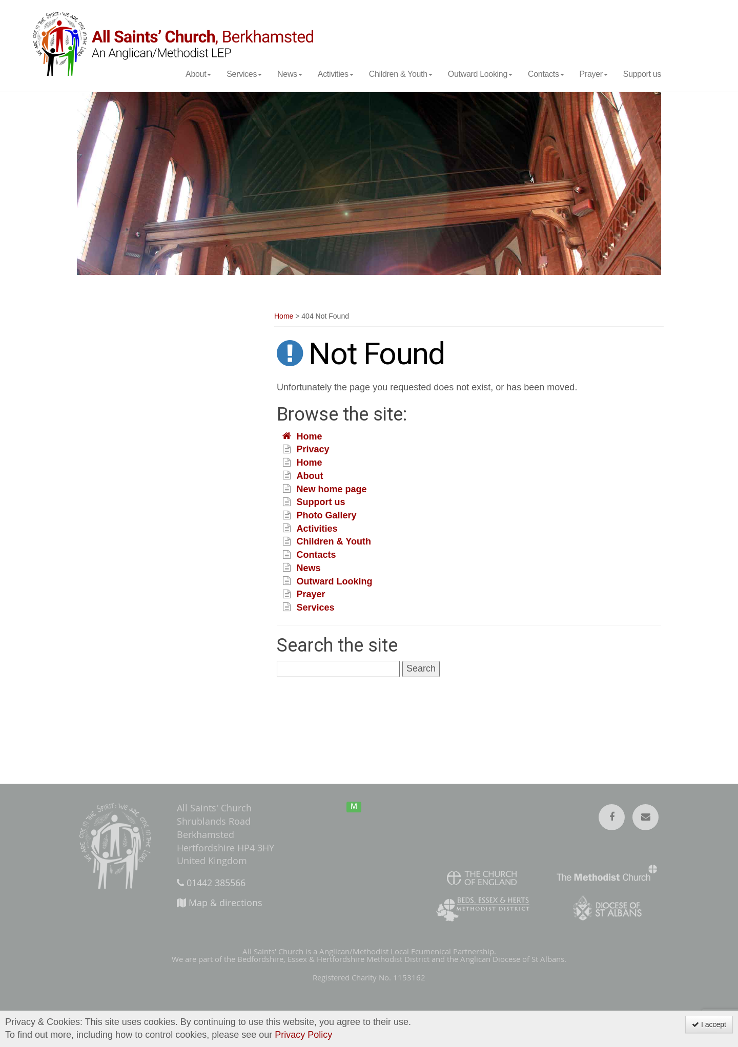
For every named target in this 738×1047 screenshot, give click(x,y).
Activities (317, 529)
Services (316, 607)
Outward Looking (335, 581)
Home (283, 316)
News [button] (289, 74)
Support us (642, 74)
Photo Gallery (327, 516)
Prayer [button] (594, 74)
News (309, 568)
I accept (709, 1024)
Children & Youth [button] (401, 74)
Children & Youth (334, 542)
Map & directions (219, 902)
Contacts (316, 555)
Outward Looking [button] (480, 74)
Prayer (311, 595)
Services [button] (244, 74)
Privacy (313, 450)
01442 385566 (211, 882)
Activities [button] (336, 74)
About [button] (198, 74)
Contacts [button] (546, 74)
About (310, 476)
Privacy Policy (303, 1035)
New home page (332, 489)
